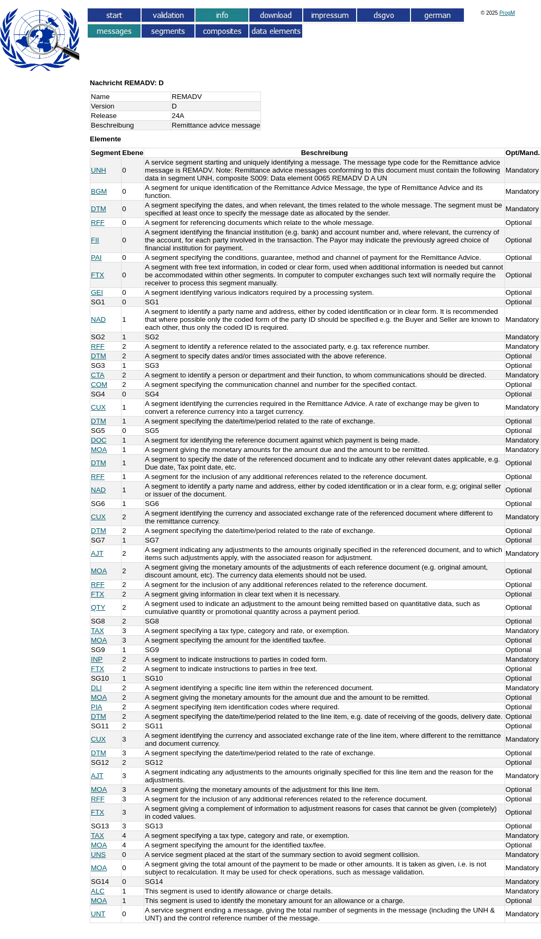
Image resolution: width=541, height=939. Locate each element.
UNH (98, 170)
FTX (97, 275)
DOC (99, 440)
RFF (98, 223)
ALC (98, 891)
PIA (96, 707)
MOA (99, 450)
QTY (98, 607)
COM (99, 385)
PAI (96, 257)
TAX (97, 631)
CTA (98, 375)
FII (95, 240)
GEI (97, 292)
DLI (96, 688)
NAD (98, 319)
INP (96, 659)
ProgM (507, 13)
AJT (97, 553)
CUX (98, 407)
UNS (98, 855)
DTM (98, 209)
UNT (98, 914)
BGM (99, 191)
